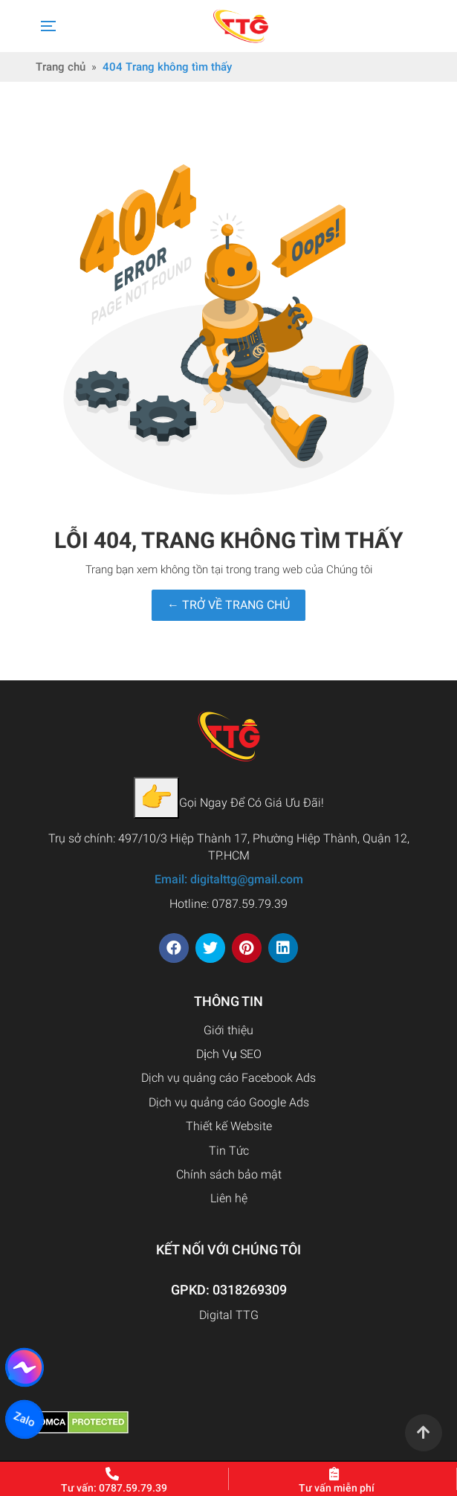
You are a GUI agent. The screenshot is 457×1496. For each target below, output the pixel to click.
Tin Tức (229, 1151)
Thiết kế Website (229, 1126)
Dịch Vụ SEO (229, 1054)
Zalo (24, 1420)
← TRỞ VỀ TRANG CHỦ (228, 605)
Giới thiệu (228, 1030)
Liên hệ (228, 1198)
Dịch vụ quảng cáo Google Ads (229, 1102)
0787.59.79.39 (250, 904)
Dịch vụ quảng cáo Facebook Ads (228, 1078)
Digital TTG (229, 1315)
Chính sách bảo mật (229, 1174)
